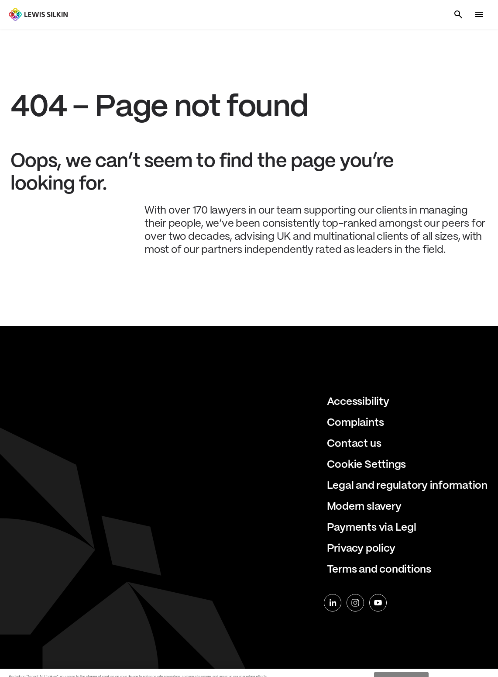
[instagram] (355, 602)
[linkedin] (332, 602)
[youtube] (378, 602)
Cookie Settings (366, 465)
